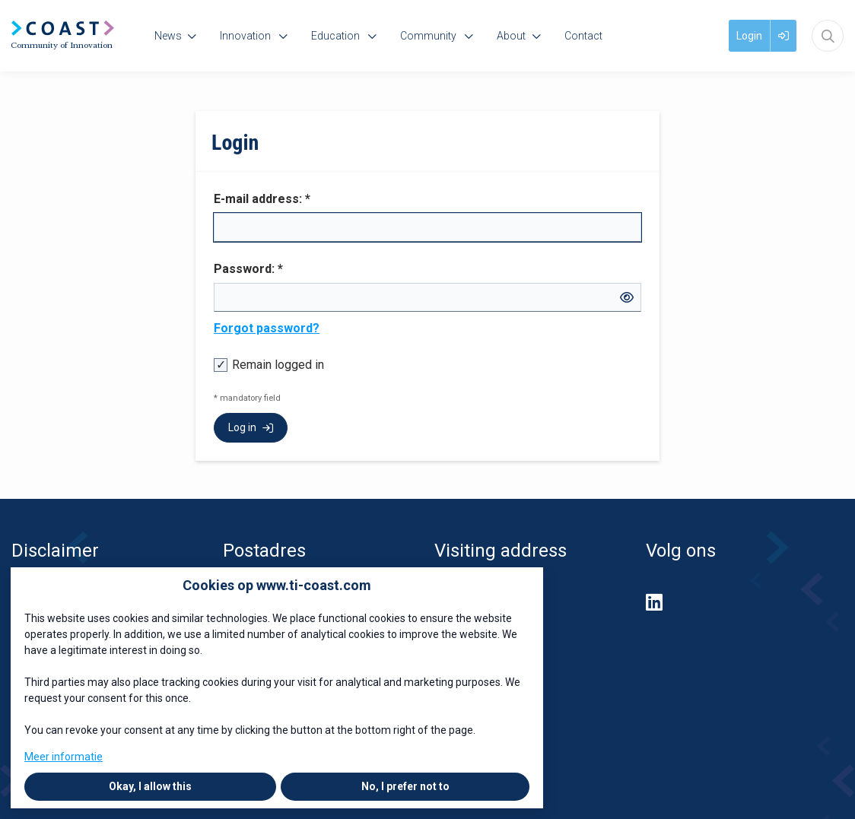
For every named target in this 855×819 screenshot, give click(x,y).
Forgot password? (266, 328)
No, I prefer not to (405, 786)
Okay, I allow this (150, 786)
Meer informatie (63, 757)
